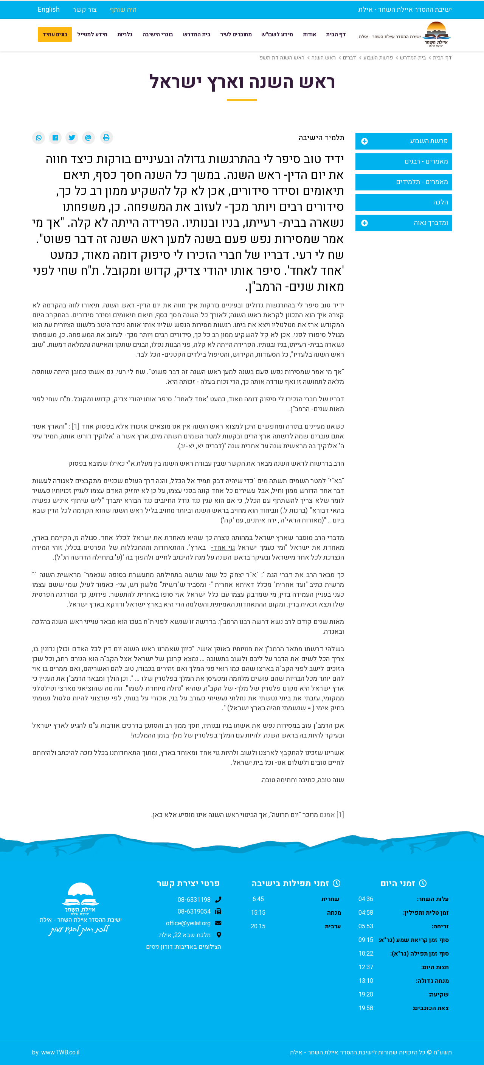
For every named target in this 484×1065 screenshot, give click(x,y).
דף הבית (336, 34)
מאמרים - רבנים (426, 161)
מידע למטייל (92, 34)
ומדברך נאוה (431, 223)
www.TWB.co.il (60, 1052)
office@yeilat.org (188, 923)
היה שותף (123, 10)
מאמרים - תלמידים (422, 182)
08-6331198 (194, 899)
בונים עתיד (54, 34)
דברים (349, 58)
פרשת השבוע (378, 58)
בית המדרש (197, 34)
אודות (309, 34)
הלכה (440, 202)
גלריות (125, 34)
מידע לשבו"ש (277, 34)
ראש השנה (324, 58)
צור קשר (85, 10)
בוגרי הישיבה (158, 34)
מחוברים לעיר (235, 34)
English (49, 10)
